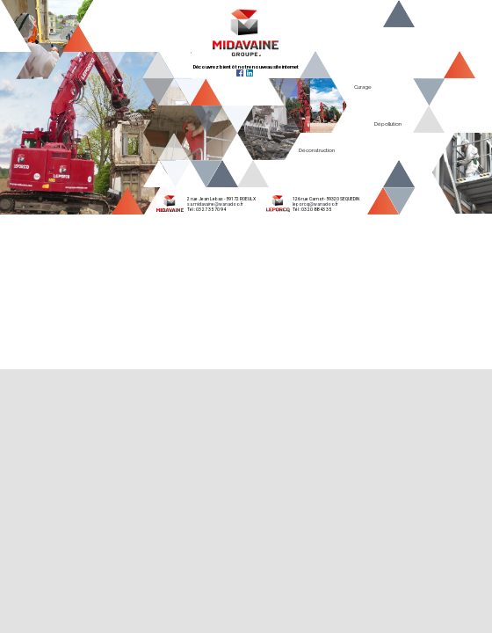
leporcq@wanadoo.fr (315, 204)
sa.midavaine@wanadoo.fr (215, 204)
